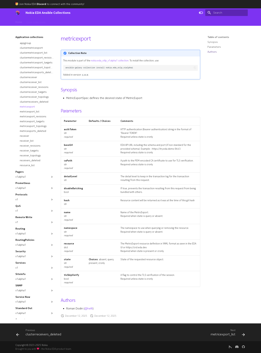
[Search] (226, 12)
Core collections (36, 21)
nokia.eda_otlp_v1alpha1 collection (110, 60)
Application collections (63, 21)
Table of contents (218, 37)
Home (18, 21)
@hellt (88, 309)
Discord (41, 4)
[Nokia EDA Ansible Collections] (17, 12)
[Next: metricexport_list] (226, 333)
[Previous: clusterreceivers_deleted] (39, 333)
